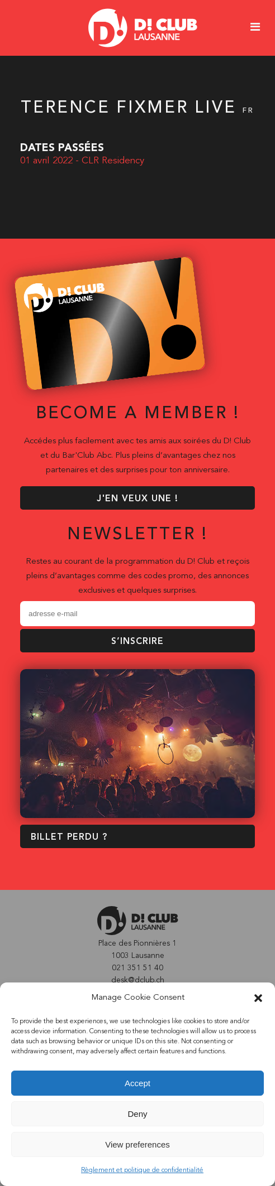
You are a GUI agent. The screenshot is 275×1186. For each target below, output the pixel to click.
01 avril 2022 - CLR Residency (82, 161)
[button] (258, 998)
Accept (137, 1083)
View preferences (137, 1144)
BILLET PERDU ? (69, 837)
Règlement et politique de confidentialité (142, 1170)
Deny (137, 1114)
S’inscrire (137, 641)
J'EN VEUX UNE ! (137, 499)
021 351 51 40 (137, 968)
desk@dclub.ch (137, 980)
